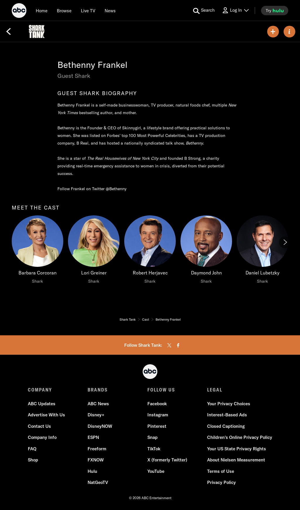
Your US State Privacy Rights (236, 448)
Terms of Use (220, 471)
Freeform (97, 448)
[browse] (64, 10)
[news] (110, 10)
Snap (152, 437)
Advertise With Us (46, 415)
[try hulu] (274, 10)
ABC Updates (41, 403)
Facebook (157, 403)
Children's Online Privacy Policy (239, 437)
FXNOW (96, 460)
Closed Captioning (226, 426)
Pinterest (156, 426)
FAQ (32, 448)
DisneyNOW (100, 426)
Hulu (92, 471)
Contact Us (39, 426)
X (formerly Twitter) (167, 460)
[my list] (273, 31)
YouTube (155, 471)
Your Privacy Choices (228, 403)
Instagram (157, 415)
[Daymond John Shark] (206, 251)
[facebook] (178, 345)
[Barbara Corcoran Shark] (37, 251)
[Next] (285, 242)
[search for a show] (204, 10)
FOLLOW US (161, 389)
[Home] (41, 10)
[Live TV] (88, 10)
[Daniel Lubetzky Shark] (262, 251)
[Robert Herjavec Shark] (150, 251)
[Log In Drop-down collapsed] (235, 10)
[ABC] (19, 11)
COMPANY (40, 389)
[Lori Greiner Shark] (94, 251)
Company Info (42, 437)
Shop (33, 460)
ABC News (98, 403)
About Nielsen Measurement (236, 460)
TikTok (153, 448)
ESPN (93, 437)
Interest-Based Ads (227, 415)
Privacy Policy (221, 482)
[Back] (8, 31)
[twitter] (169, 345)
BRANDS (98, 389)
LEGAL (214, 389)
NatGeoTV (98, 482)
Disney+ (96, 415)
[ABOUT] (289, 31)
